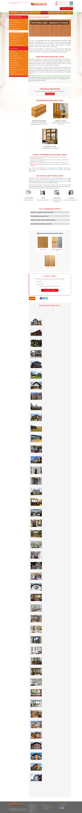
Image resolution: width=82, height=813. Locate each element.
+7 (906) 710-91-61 (46, 808)
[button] (69, 12)
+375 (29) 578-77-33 (62, 4)
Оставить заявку (49, 93)
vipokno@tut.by (69, 6)
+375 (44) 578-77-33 (62, 2)
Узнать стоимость (66, 8)
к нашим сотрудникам (59, 179)
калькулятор (64, 181)
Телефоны (32, 298)
